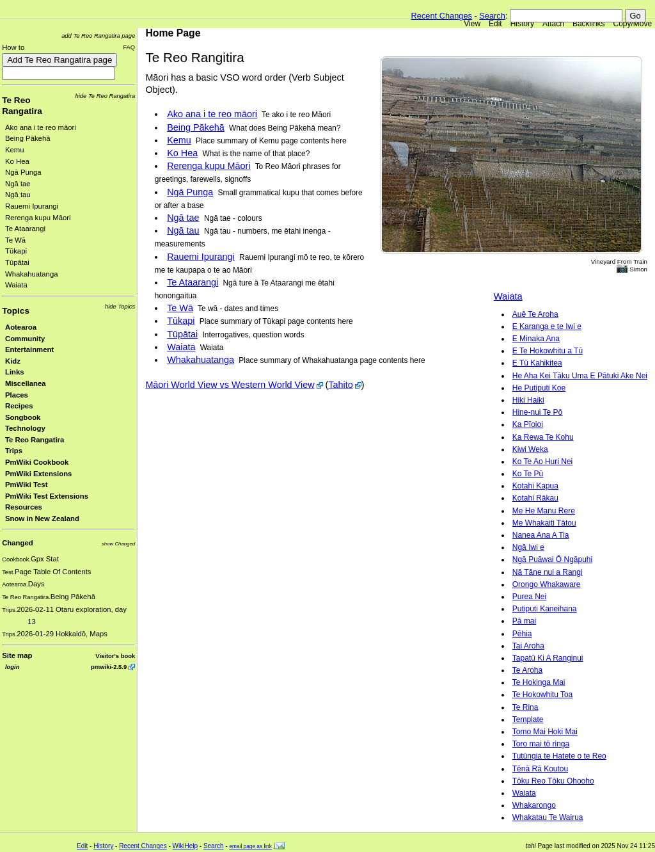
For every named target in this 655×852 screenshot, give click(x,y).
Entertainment (29, 349)
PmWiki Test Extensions (46, 496)
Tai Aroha (528, 645)
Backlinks (588, 23)
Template (528, 719)
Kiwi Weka (530, 449)
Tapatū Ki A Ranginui (547, 658)
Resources (23, 507)
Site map (17, 655)
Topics (15, 311)
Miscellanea (25, 383)
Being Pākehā (28, 138)
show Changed (118, 544)
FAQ (129, 47)
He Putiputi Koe (538, 387)
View (472, 23)
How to (13, 47)
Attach (553, 23)
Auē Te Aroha (535, 314)
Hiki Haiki (528, 400)
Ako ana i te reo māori (40, 127)
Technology (25, 428)
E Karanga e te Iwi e (546, 326)
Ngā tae (18, 184)
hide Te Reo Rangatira (105, 95)
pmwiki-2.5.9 (109, 666)
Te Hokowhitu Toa (542, 694)
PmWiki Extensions (38, 474)
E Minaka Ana (536, 338)
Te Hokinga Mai (538, 682)
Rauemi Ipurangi (31, 206)
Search (492, 15)
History (522, 23)
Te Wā (15, 240)
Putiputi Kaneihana (544, 608)
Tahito (340, 385)
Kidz (12, 361)
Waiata (16, 285)
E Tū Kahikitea (537, 362)
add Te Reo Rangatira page (98, 35)
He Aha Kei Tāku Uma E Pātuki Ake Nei (579, 375)
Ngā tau (18, 194)
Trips (13, 450)
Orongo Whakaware (546, 584)
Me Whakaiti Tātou (544, 522)
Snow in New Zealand (42, 518)
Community (25, 338)
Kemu (14, 150)
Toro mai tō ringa (540, 743)
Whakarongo (534, 805)
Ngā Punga (23, 172)
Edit (495, 23)
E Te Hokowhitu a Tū (547, 350)
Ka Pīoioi (527, 424)
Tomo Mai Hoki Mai (545, 731)
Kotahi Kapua (535, 485)
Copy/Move (632, 23)
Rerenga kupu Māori (38, 217)
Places (16, 395)
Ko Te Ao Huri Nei (542, 461)
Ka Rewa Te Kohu (543, 437)
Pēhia (522, 633)
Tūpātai (17, 262)
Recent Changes (441, 15)
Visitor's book (115, 655)
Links (14, 372)
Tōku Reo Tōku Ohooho (553, 780)
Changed (17, 543)
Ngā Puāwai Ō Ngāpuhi (552, 559)
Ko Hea (17, 161)
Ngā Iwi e (528, 547)
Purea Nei (529, 596)
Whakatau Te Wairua (547, 817)
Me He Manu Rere (543, 510)
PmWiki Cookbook (36, 462)
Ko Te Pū (527, 473)
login (12, 666)
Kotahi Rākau (535, 498)
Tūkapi (16, 251)
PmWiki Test (26, 484)
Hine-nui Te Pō (537, 412)
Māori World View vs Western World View (229, 385)
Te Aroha (527, 670)
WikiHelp (185, 845)
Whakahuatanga (31, 274)
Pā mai (524, 620)
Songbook (22, 417)
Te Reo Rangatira (34, 440)
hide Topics (120, 306)
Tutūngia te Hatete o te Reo (559, 756)
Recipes (19, 406)
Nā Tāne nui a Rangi (547, 572)
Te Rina (525, 707)
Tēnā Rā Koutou (540, 768)
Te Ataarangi (25, 228)
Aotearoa (20, 327)
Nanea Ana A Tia (540, 535)
